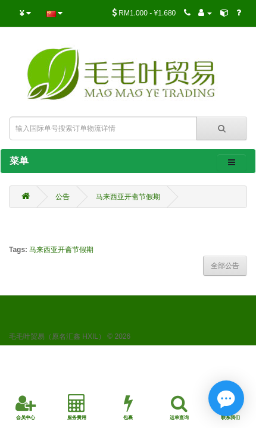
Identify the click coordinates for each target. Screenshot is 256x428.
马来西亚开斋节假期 (128, 197)
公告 (62, 197)
